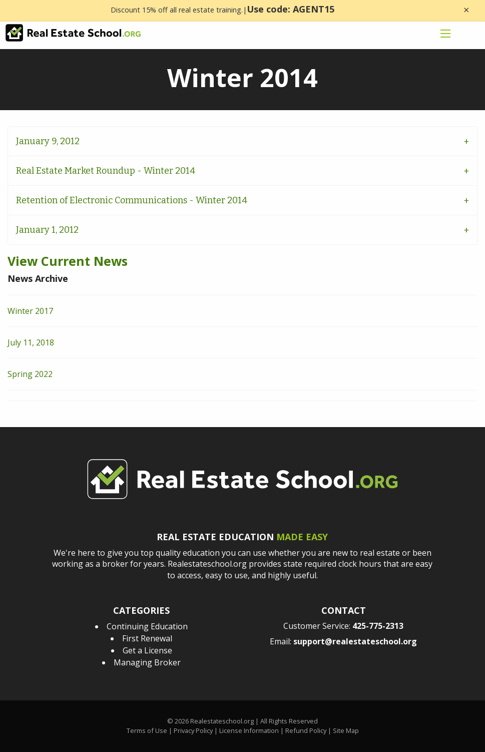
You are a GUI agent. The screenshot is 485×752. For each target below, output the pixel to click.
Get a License (147, 650)
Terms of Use (147, 730)
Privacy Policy (193, 730)
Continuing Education (147, 626)
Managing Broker (147, 662)
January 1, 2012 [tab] (47, 229)
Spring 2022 (30, 374)
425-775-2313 (377, 625)
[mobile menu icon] (445, 34)
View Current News (68, 260)
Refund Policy (305, 730)
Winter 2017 (30, 310)
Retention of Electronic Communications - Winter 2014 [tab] (131, 200)
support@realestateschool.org (355, 641)
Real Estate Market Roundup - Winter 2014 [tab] (105, 170)
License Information (249, 730)
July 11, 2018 (31, 342)
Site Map (346, 730)
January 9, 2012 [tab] (48, 141)
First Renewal (147, 638)
